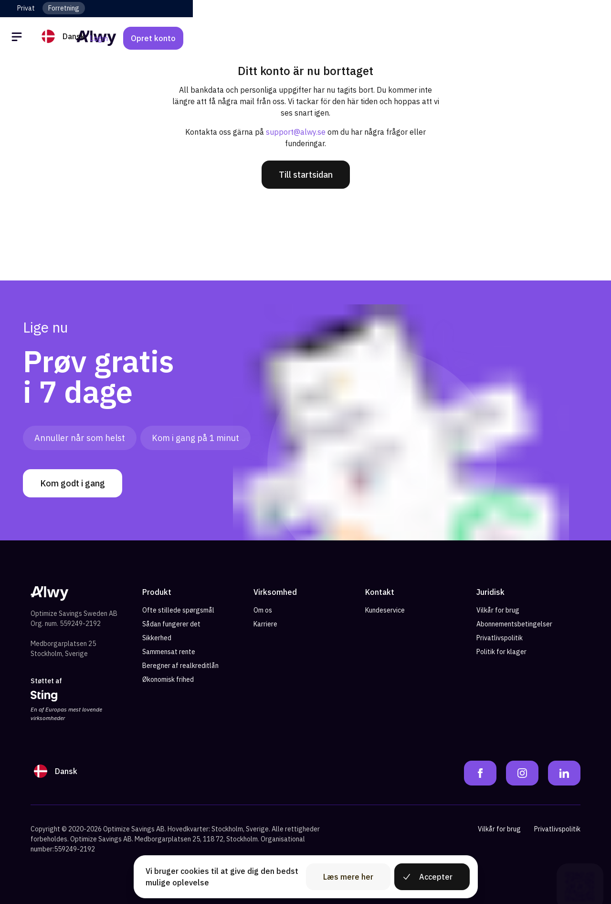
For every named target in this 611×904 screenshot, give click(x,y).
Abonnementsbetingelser (514, 624)
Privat (26, 8)
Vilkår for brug (497, 610)
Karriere (265, 624)
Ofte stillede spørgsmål (178, 610)
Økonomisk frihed (168, 679)
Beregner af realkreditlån (180, 665)
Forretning (63, 8)
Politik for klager (501, 651)
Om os (262, 610)
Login (517, 38)
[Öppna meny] (18, 38)
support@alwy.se (296, 132)
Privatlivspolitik (499, 638)
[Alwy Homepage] (305, 38)
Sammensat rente (168, 651)
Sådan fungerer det (171, 624)
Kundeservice (385, 610)
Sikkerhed (156, 638)
